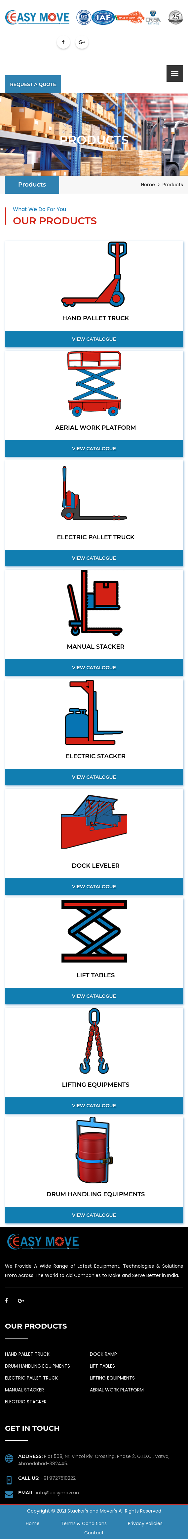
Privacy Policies (145, 1523)
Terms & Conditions (84, 1523)
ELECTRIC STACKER (26, 1401)
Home (148, 184)
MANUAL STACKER (24, 1389)
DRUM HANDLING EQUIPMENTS (37, 1366)
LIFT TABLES (102, 1366)
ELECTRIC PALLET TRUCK (31, 1378)
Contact (94, 1532)
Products (32, 184)
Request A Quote (33, 84)
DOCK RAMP (103, 1354)
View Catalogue (94, 339)
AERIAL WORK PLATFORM (117, 1389)
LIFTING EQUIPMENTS (112, 1378)
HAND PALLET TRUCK (27, 1354)
